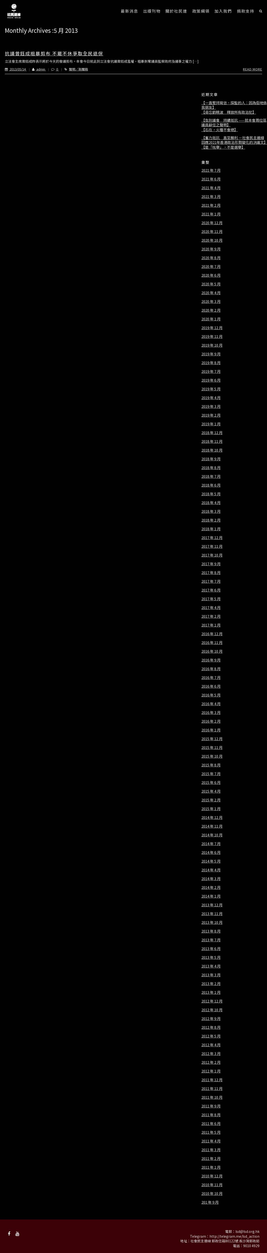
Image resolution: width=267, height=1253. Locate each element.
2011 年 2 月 (211, 1158)
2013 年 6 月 (211, 948)
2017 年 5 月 (211, 598)
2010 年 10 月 (212, 1193)
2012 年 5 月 (211, 1036)
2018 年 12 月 (212, 432)
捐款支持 (245, 11)
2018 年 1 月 (211, 528)
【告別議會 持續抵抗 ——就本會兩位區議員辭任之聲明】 (234, 122)
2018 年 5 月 (211, 493)
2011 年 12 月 (212, 1079)
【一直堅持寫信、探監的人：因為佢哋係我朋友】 (234, 105)
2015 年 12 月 (212, 738)
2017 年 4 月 (211, 607)
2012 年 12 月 (212, 1001)
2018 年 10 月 (212, 450)
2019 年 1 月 (211, 423)
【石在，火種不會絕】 (219, 129)
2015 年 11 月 (212, 747)
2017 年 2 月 (211, 616)
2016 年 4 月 (211, 703)
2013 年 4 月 (211, 966)
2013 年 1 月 (211, 992)
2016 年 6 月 (211, 686)
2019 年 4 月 (211, 397)
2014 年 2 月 (211, 887)
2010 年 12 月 (212, 1176)
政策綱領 (201, 11)
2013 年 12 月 (212, 904)
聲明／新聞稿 (78, 69)
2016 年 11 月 (212, 642)
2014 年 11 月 (212, 826)
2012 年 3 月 (211, 1053)
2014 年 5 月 (211, 861)
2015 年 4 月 (211, 791)
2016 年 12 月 (212, 633)
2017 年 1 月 (211, 625)
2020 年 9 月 (211, 249)
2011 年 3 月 (211, 1149)
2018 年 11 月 (212, 441)
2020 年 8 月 (211, 257)
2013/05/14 (15, 69)
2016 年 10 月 (212, 651)
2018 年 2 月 (211, 520)
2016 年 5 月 (211, 695)
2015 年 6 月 (211, 782)
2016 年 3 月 (211, 712)
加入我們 (223, 11)
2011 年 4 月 (211, 1141)
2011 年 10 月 (212, 1097)
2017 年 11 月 (212, 546)
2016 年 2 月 (211, 721)
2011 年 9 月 (211, 1106)
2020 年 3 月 (211, 301)
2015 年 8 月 (211, 765)
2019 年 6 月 (211, 380)
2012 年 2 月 (211, 1062)
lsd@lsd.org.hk (247, 1231)
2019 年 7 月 (211, 371)
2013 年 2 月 (211, 983)
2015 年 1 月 (211, 808)
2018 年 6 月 (211, 485)
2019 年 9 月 (211, 354)
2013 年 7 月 (211, 939)
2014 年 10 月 (212, 834)
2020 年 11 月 (212, 231)
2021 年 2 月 (211, 205)
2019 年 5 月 (211, 388)
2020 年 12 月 (212, 222)
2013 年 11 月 (212, 913)
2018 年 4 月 (211, 502)
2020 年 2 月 (211, 310)
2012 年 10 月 (212, 1009)
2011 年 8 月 (211, 1114)
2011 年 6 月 (211, 1123)
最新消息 (129, 11)
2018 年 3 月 (211, 511)
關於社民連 (176, 11)
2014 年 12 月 (212, 817)
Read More (252, 69)
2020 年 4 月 (211, 292)
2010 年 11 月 (212, 1184)
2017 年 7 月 (211, 581)
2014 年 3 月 (211, 878)
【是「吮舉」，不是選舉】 (223, 147)
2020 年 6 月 (211, 275)
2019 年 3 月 (211, 406)
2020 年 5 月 (211, 284)
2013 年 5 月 (211, 957)
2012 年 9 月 (211, 1018)
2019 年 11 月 (212, 336)
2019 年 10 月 (212, 345)
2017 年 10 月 (212, 555)
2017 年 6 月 (211, 590)
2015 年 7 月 (211, 773)
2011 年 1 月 (211, 1167)
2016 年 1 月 (211, 730)
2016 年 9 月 (211, 660)
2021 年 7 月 (211, 170)
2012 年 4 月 (211, 1044)
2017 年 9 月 (211, 563)
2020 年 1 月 (211, 319)
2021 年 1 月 (211, 214)
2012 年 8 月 (211, 1027)
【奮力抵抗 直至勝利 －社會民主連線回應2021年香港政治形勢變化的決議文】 (234, 140)
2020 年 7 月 (211, 266)
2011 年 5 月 (211, 1132)
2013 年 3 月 (211, 974)
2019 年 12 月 (212, 327)
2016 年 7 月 (211, 677)
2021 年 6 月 (211, 179)
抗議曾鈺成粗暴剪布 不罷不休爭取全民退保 (54, 53)
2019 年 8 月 (211, 362)
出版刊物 (152, 11)
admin (36, 69)
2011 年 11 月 (212, 1088)
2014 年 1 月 (211, 896)
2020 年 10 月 (212, 240)
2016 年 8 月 (211, 668)
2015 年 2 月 (211, 800)
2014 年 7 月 (211, 843)
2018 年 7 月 (211, 476)
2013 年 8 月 (211, 931)
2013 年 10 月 (212, 922)
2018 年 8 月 (211, 467)
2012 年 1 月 (211, 1071)
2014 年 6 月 (211, 852)
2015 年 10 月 (212, 756)
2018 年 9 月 (211, 458)
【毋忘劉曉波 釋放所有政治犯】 (228, 112)
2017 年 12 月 (212, 537)
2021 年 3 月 (211, 196)
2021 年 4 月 (211, 187)
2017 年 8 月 (211, 572)
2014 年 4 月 (211, 869)
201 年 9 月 (210, 1202)
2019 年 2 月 (211, 415)
